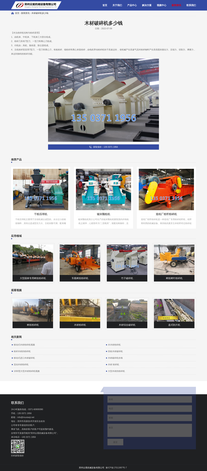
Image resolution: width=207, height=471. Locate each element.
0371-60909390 (35, 409)
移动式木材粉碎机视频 (24, 345)
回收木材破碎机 (115, 351)
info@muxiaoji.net (25, 417)
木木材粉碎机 (114, 345)
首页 (104, 5)
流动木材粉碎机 (21, 364)
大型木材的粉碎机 (116, 371)
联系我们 (191, 5)
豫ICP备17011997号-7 (116, 468)
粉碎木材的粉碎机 (22, 351)
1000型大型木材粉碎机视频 (27, 371)
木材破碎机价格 (115, 358)
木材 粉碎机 (113, 364)
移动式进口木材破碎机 (24, 358)
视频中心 (161, 5)
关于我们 (117, 5)
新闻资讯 (176, 5)
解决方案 (147, 5)
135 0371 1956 (24, 413)
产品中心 (132, 5)
